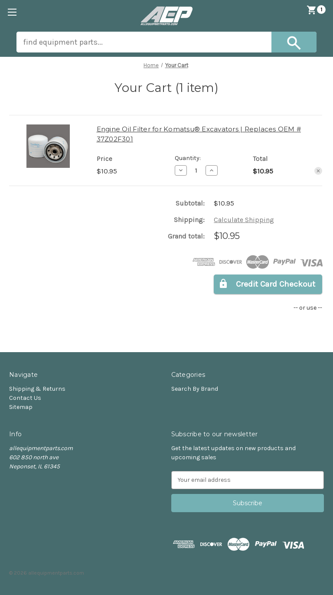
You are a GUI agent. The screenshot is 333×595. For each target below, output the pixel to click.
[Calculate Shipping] (244, 220)
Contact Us (25, 398)
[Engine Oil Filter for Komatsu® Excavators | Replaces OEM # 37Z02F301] (196, 170)
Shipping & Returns (37, 388)
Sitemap (21, 407)
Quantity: (188, 158)
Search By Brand (194, 388)
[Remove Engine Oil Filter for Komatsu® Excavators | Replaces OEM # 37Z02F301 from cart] (318, 171)
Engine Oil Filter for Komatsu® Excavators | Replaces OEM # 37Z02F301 (199, 134)
